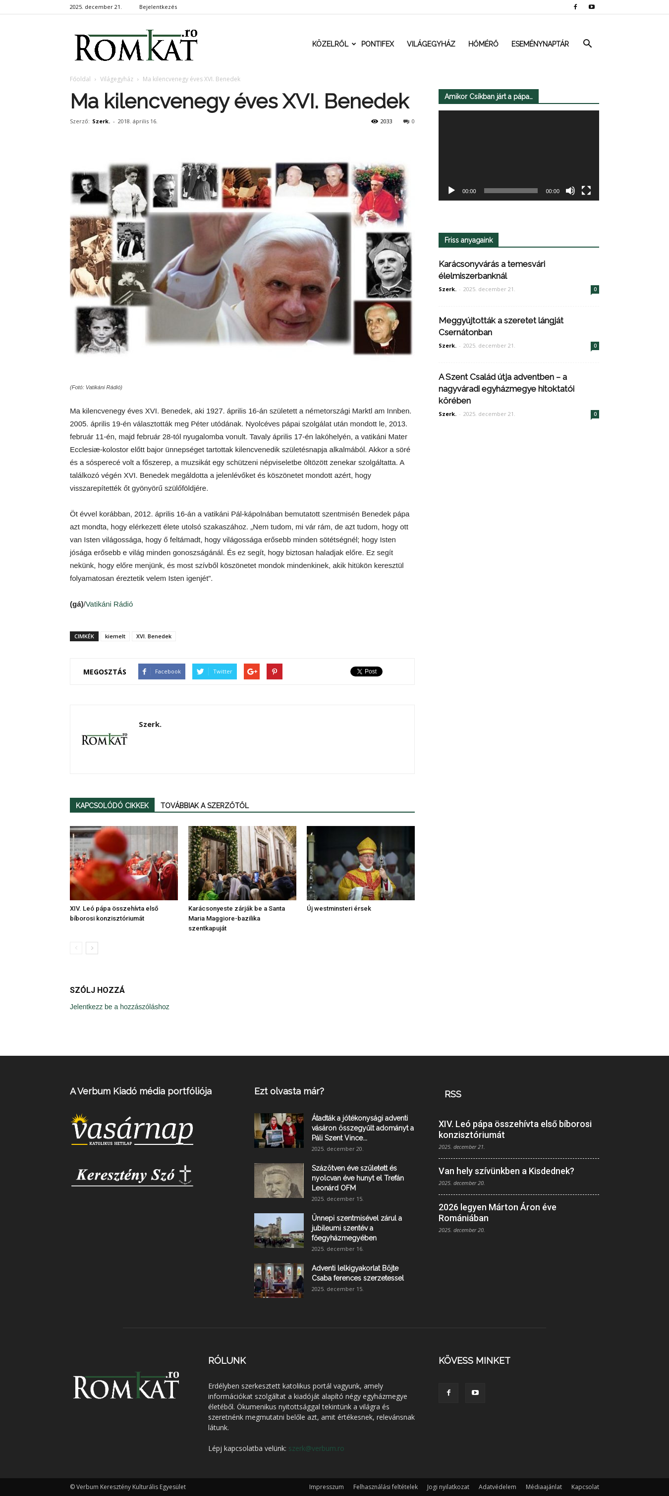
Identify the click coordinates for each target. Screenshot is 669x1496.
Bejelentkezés (158, 6)
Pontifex (377, 44)
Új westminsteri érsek (339, 908)
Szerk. (101, 121)
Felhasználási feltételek (385, 1487)
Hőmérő (483, 44)
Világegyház (431, 44)
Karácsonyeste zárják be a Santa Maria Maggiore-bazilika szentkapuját (236, 918)
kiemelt (115, 636)
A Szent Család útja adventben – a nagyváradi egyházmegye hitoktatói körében (506, 389)
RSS (453, 1094)
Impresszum (326, 1487)
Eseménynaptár (540, 44)
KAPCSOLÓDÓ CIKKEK (112, 806)
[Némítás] (570, 191)
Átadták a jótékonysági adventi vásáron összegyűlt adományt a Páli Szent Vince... (363, 1128)
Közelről (333, 44)
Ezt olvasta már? (289, 1091)
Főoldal (80, 79)
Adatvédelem (497, 1487)
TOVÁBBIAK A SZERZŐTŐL (205, 806)
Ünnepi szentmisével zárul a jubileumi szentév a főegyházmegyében (357, 1228)
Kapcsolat (585, 1487)
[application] (519, 155)
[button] (587, 44)
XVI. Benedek (153, 636)
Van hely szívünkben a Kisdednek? (506, 1171)
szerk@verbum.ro (316, 1448)
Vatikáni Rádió (109, 604)
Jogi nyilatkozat (448, 1487)
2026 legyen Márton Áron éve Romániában (498, 1212)
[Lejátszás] (451, 191)
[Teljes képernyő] (586, 191)
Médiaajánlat (544, 1487)
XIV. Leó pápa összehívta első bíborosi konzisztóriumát (515, 1129)
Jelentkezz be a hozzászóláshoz (119, 1007)
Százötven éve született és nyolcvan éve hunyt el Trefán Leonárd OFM (358, 1178)
